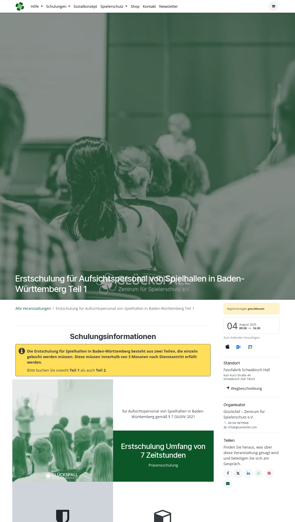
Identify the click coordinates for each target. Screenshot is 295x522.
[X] (238, 473)
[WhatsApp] (258, 473)
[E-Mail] (228, 483)
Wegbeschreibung (244, 388)
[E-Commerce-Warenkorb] (273, 6)
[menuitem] (36, 6)
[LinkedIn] (248, 473)
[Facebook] (228, 473)
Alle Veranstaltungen (33, 308)
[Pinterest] (269, 473)
